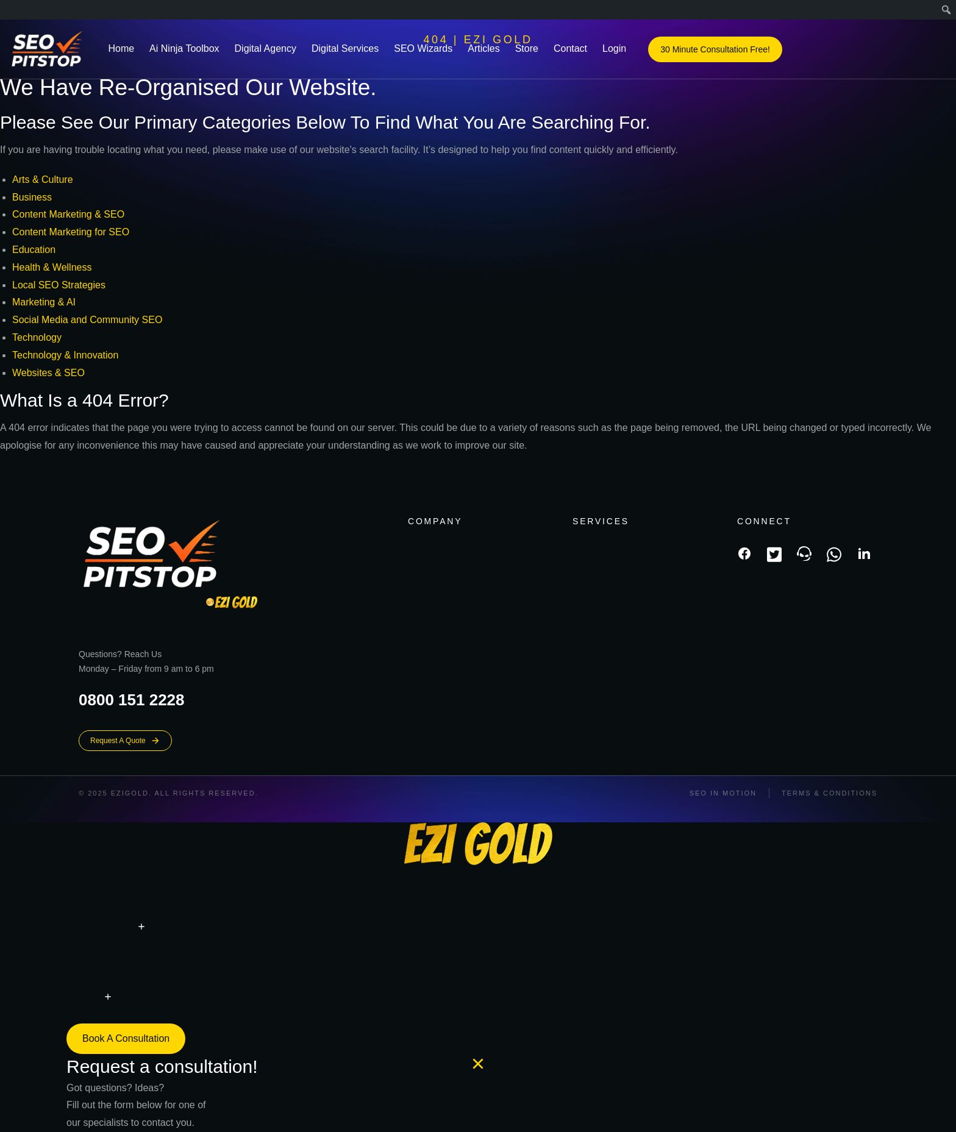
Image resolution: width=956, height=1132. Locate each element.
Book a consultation (125, 1038)
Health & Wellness (51, 267)
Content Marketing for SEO (70, 232)
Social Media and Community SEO (87, 320)
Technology (37, 337)
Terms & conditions (829, 793)
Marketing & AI (44, 302)
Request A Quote (125, 741)
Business (32, 197)
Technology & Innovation (65, 355)
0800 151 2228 (132, 700)
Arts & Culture (42, 179)
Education (33, 249)
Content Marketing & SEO (68, 214)
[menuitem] (946, 10)
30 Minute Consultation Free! (715, 50)
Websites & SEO (48, 373)
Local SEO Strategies (58, 285)
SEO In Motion (723, 793)
